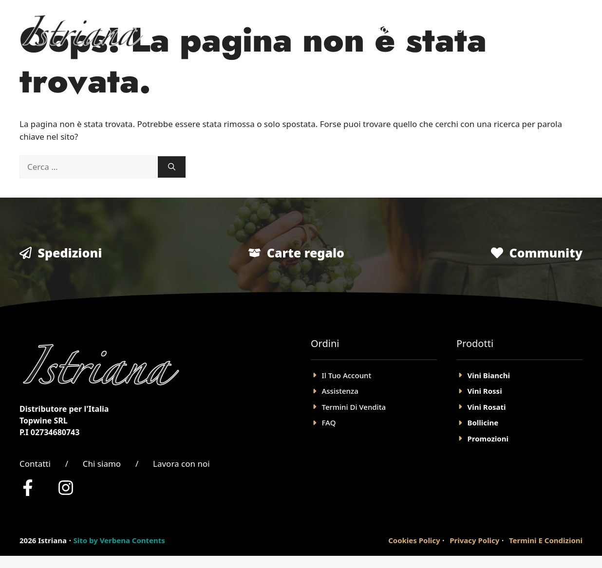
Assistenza (340, 391)
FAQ (329, 422)
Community (546, 252)
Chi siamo (102, 463)
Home (315, 29)
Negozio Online (385, 29)
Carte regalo (305, 252)
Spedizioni (70, 252)
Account (525, 29)
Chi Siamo (463, 29)
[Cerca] (172, 167)
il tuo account (347, 375)
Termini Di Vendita (354, 407)
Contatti (35, 463)
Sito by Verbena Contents (119, 540)
